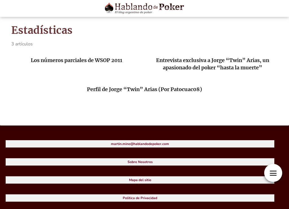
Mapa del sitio (140, 180)
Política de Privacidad (140, 198)
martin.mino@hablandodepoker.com (140, 144)
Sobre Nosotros (140, 162)
